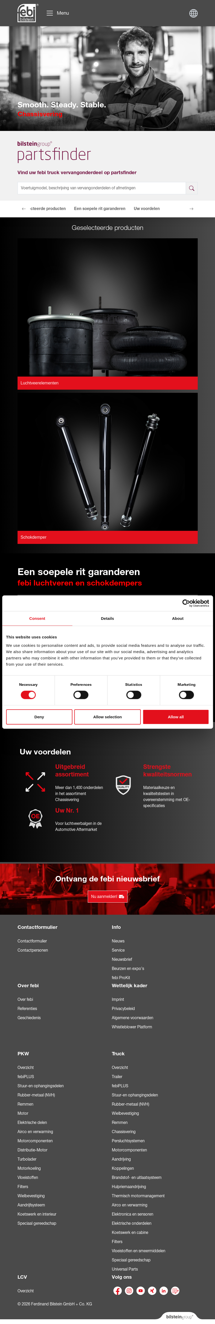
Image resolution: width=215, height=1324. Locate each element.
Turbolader (27, 1159)
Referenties (27, 1009)
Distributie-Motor (32, 1150)
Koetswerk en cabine (130, 1233)
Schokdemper (34, 537)
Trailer (117, 1077)
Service (118, 950)
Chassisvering (124, 1132)
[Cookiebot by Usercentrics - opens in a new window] (186, 603)
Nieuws (118, 941)
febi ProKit (121, 978)
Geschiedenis (29, 1018)
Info (116, 927)
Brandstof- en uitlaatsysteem (137, 1178)
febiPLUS (26, 1077)
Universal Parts (125, 1269)
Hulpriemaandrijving (129, 1187)
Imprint (118, 999)
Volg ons (122, 1277)
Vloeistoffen (28, 1178)
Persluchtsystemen (128, 1141)
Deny (39, 716)
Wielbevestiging (31, 1196)
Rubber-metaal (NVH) (36, 1095)
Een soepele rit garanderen (99, 209)
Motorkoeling (29, 1168)
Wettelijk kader (129, 985)
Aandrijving (121, 1159)
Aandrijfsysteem (31, 1205)
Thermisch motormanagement (138, 1196)
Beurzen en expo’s (128, 969)
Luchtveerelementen (40, 383)
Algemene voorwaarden (132, 1018)
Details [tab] (107, 618)
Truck (118, 1053)
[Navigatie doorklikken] (57, 13)
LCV (22, 1277)
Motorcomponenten (35, 1141)
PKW (23, 1053)
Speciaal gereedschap (37, 1223)
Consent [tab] (37, 618)
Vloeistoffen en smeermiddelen (138, 1251)
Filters (23, 1187)
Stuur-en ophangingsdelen (41, 1086)
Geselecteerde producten (42, 209)
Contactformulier (37, 927)
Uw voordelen (147, 209)
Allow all (176, 716)
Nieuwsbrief (122, 959)
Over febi (28, 985)
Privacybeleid (123, 1009)
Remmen (25, 1104)
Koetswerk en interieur (37, 1214)
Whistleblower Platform (132, 1027)
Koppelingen (123, 1168)
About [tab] (178, 618)
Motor (23, 1113)
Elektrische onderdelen (131, 1223)
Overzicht (26, 1068)
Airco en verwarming (35, 1132)
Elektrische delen (32, 1123)
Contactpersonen (33, 950)
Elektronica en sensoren (132, 1214)
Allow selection (107, 716)
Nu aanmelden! (107, 896)
